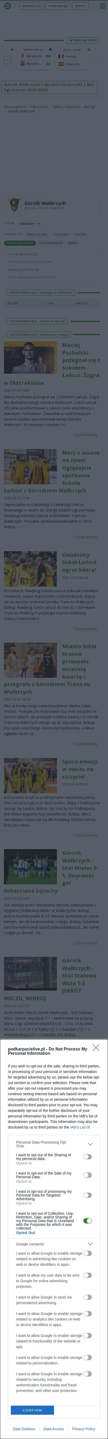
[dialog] (54, 1239)
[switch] (87, 1156)
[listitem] (54, 1144)
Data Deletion (24, 1429)
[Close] (98, 1049)
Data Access (53, 1429)
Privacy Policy (83, 1429)
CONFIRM (32, 1410)
